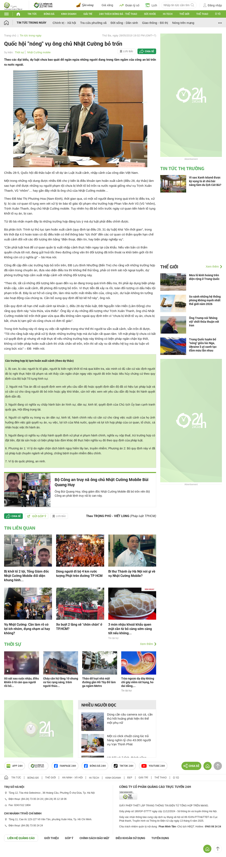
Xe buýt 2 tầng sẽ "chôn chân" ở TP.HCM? (79, 627)
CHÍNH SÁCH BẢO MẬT (95, 838)
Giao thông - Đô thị (155, 22)
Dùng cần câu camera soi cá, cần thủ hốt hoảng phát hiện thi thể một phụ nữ (130, 718)
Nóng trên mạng (183, 22)
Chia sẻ (149, 51)
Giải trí (87, 14)
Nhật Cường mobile (39, 52)
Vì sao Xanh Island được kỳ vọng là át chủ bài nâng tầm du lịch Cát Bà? (205, 181)
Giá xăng (107, 5)
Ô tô (217, 14)
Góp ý (69, 838)
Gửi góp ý (36, 516)
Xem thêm (146, 644)
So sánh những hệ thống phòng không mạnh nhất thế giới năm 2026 (205, 300)
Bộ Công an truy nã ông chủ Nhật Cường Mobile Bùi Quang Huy (101, 482)
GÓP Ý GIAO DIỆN (12, 852)
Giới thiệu (51, 838)
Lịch (151, 5)
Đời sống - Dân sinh (124, 22)
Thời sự (19, 52)
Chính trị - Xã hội (64, 22)
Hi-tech (168, 14)
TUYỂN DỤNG (160, 838)
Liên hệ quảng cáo (21, 838)
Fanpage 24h (65, 766)
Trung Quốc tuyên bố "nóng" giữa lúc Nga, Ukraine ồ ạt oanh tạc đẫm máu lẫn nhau (203, 345)
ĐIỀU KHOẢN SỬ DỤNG (130, 838)
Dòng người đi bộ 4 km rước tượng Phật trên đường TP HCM (79, 573)
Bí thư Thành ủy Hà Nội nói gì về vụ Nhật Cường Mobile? (131, 573)
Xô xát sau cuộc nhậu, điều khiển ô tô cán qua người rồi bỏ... (21, 682)
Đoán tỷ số (129, 5)
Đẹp (129, 777)
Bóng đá (49, 14)
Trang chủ (10, 35)
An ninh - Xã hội (72, 777)
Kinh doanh (68, 14)
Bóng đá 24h (95, 766)
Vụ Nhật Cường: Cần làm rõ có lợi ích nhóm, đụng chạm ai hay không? (27, 629)
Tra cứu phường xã (93, 22)
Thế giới (184, 14)
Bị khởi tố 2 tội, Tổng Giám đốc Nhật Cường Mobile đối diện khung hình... (26, 575)
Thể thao (202, 14)
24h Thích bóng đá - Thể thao (118, 14)
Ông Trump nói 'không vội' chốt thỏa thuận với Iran (204, 321)
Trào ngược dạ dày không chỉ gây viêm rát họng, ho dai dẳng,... (137, 682)
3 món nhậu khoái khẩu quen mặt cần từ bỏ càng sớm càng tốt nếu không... (130, 629)
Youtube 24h (153, 766)
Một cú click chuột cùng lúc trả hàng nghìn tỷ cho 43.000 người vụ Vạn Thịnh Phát (129, 740)
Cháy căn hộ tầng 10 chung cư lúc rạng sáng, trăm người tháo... (60, 682)
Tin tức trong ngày (31, 22)
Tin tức (32, 14)
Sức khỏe (150, 14)
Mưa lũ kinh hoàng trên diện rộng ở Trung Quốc (204, 277)
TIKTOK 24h (123, 766)
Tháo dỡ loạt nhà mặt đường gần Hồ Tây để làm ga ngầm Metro (99, 682)
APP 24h (15, 766)
